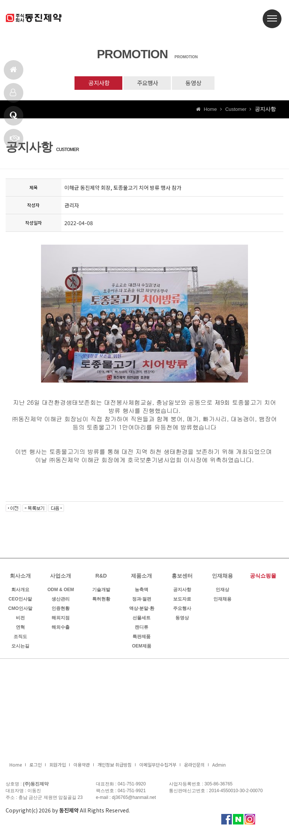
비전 (20, 619)
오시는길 (20, 647)
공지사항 (93, 83)
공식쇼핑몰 (263, 577)
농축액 (141, 590)
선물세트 (141, 619)
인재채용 (222, 577)
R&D (101, 577)
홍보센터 (182, 577)
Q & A (13, 119)
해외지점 (61, 619)
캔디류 (141, 628)
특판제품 (141, 637)
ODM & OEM (60, 590)
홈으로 (13, 73)
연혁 (20, 628)
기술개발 (101, 590)
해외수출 (61, 628)
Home (15, 765)
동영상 (198, 83)
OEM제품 (141, 647)
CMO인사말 (20, 609)
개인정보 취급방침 (114, 765)
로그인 (35, 765)
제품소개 (13, 96)
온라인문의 (194, 765)
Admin (219, 765)
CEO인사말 (20, 600)
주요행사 (147, 83)
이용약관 (81, 765)
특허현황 (101, 600)
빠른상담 (15, 141)
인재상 (222, 590)
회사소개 (20, 577)
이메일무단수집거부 (157, 765)
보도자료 (182, 600)
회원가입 (57, 765)
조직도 (20, 637)
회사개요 (20, 590)
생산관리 (61, 600)
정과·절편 (141, 600)
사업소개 (60, 577)
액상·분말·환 (141, 609)
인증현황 (61, 609)
